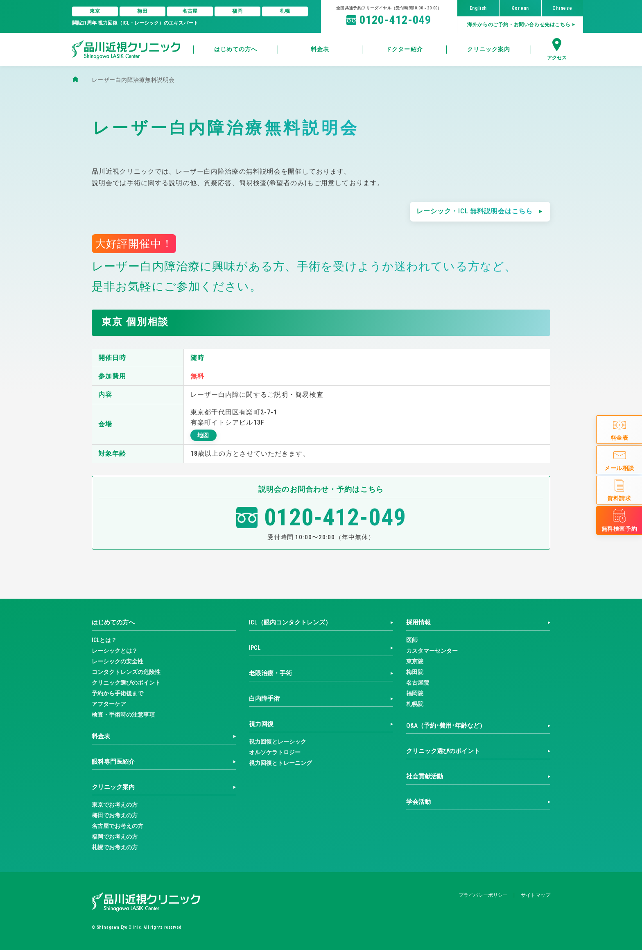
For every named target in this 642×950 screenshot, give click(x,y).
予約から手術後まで (117, 693)
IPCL (255, 647)
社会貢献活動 (424, 776)
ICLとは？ (104, 640)
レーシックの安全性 (117, 661)
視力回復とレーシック (277, 741)
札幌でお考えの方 (115, 847)
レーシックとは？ (115, 650)
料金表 (101, 736)
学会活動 (418, 801)
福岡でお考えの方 (115, 836)
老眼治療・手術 (270, 673)
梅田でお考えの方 (115, 815)
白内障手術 (264, 698)
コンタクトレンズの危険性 (126, 672)
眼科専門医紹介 (113, 761)
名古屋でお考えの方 (117, 826)
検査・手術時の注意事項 (123, 714)
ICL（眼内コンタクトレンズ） (290, 622)
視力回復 (261, 724)
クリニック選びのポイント (126, 682)
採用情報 (418, 622)
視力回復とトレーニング (280, 763)
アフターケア (109, 704)
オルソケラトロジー (275, 752)
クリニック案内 (113, 787)
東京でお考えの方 (115, 804)
